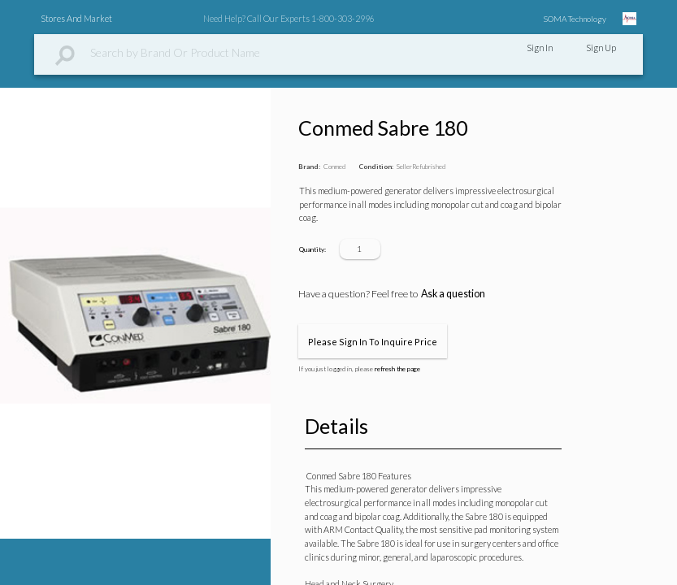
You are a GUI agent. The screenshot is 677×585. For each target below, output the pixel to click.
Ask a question (453, 294)
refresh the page (397, 369)
